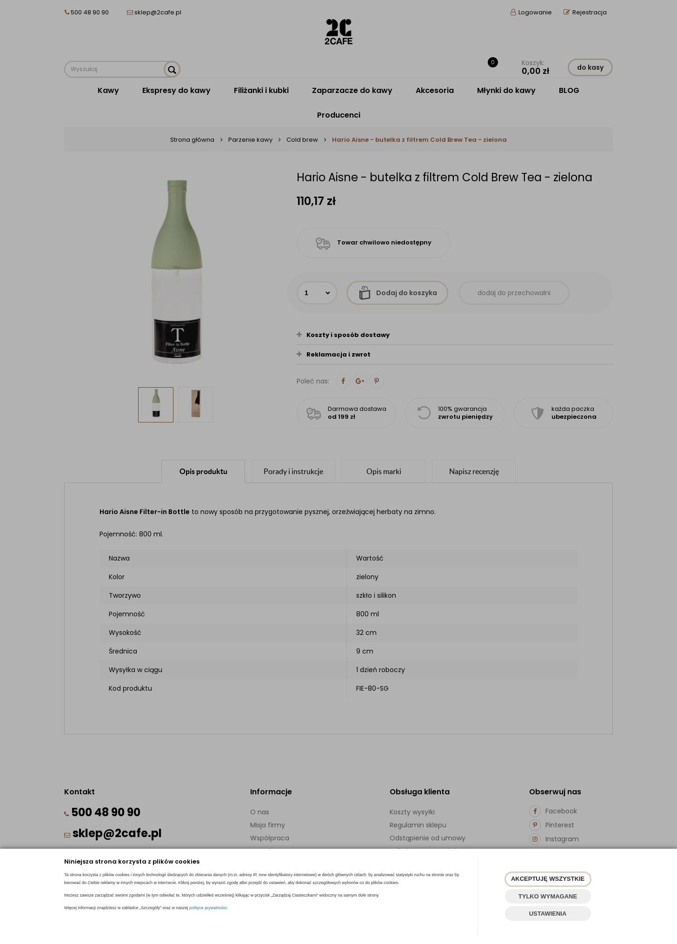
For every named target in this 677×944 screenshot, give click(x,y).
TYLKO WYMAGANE (547, 896)
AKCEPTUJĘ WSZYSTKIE (547, 878)
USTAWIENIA (548, 913)
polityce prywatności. (208, 907)
